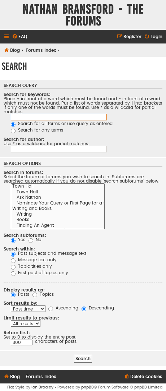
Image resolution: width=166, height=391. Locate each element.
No (35, 240)
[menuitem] (19, 37)
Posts (20, 294)
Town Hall (58, 187)
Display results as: (24, 290)
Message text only (34, 260)
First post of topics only (39, 273)
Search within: (19, 249)
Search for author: (24, 139)
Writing (58, 215)
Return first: (17, 333)
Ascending (63, 308)
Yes (18, 240)
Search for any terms (37, 130)
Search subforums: (25, 235)
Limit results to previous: (31, 318)
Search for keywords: (27, 94)
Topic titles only (31, 266)
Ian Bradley (42, 387)
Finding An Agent (58, 226)
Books (58, 220)
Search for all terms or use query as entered (62, 123)
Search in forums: (23, 172)
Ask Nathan (58, 198)
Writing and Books (58, 209)
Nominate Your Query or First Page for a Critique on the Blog (58, 204)
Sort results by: (21, 303)
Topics (43, 294)
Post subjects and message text (48, 253)
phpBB (87, 387)
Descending (98, 308)
